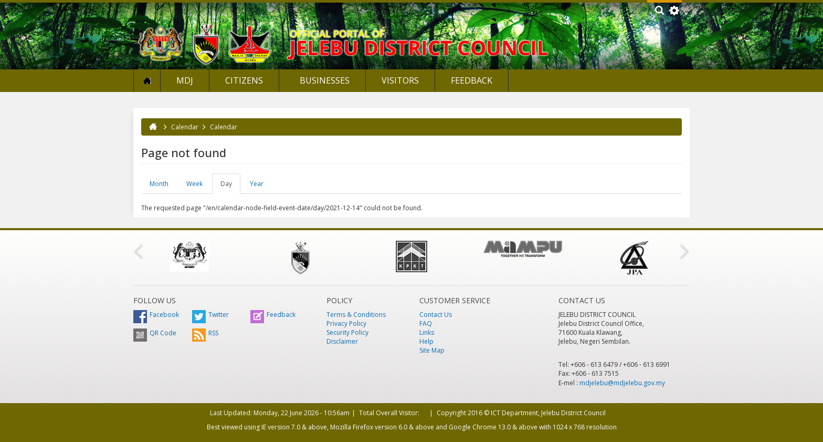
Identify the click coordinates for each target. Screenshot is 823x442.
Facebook (156, 314)
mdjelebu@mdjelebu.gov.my (622, 382)
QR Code (154, 332)
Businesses (324, 80)
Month (159, 183)
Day (230, 186)
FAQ (425, 323)
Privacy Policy (346, 323)
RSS (205, 332)
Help (426, 341)
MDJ (184, 80)
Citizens (244, 80)
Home (147, 80)
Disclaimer (342, 341)
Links (426, 332)
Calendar (184, 126)
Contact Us (435, 314)
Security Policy (347, 332)
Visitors (400, 80)
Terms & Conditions (356, 314)
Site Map (432, 350)
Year (256, 183)
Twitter (210, 314)
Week (194, 183)
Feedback (471, 80)
